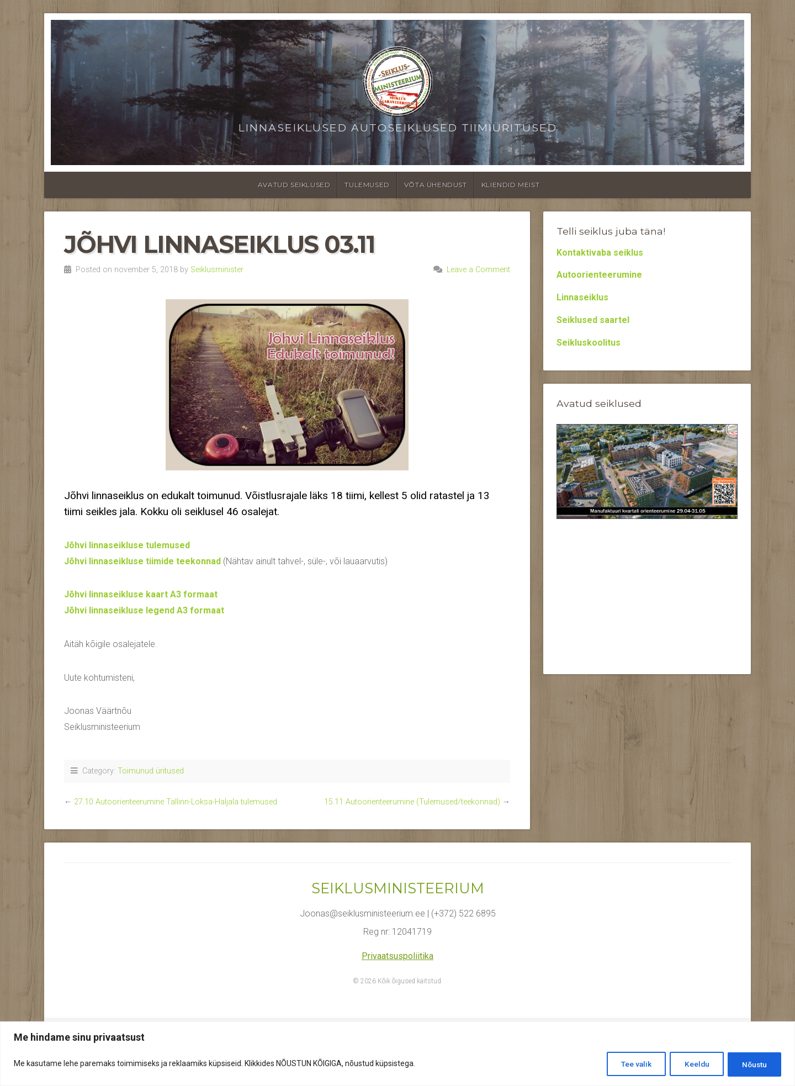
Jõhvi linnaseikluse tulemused (127, 545)
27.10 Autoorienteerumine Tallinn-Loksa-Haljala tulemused (175, 802)
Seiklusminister (216, 269)
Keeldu (690, 1064)
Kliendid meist (510, 185)
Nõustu (752, 1064)
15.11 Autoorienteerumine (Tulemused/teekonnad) (412, 802)
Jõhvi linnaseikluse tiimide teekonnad (142, 561)
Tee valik (625, 1064)
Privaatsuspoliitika (397, 956)
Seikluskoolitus (588, 342)
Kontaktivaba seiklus (599, 252)
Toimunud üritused (151, 771)
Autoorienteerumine (599, 274)
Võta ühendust (435, 185)
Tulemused (366, 185)
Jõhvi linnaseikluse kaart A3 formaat (141, 594)
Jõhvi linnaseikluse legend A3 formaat (144, 610)
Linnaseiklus (582, 297)
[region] (397, 1054)
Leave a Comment (478, 269)
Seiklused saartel (592, 320)
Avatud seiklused (294, 185)
